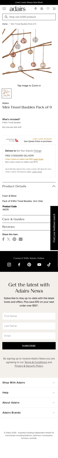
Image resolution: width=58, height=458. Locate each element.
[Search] (6, 17)
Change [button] (37, 151)
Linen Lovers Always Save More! (29, 2)
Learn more (38, 159)
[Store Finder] (35, 8)
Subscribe (29, 346)
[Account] (41, 8)
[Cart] (54, 8)
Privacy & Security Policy (29, 366)
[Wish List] (47, 8)
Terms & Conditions (35, 362)
